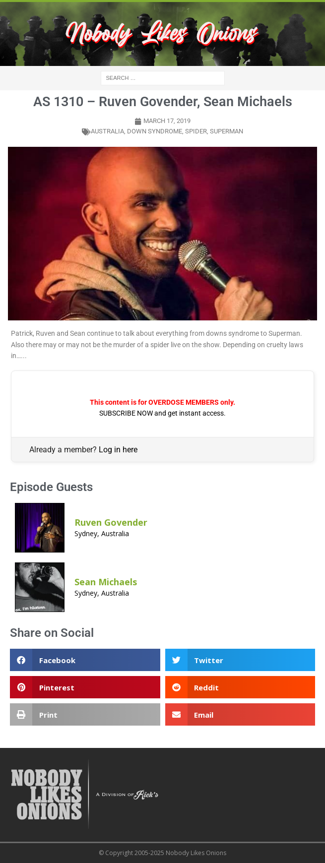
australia (107, 131)
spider (196, 131)
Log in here (118, 449)
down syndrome (154, 131)
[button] (85, 660)
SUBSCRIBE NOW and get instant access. (162, 413)
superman (226, 131)
